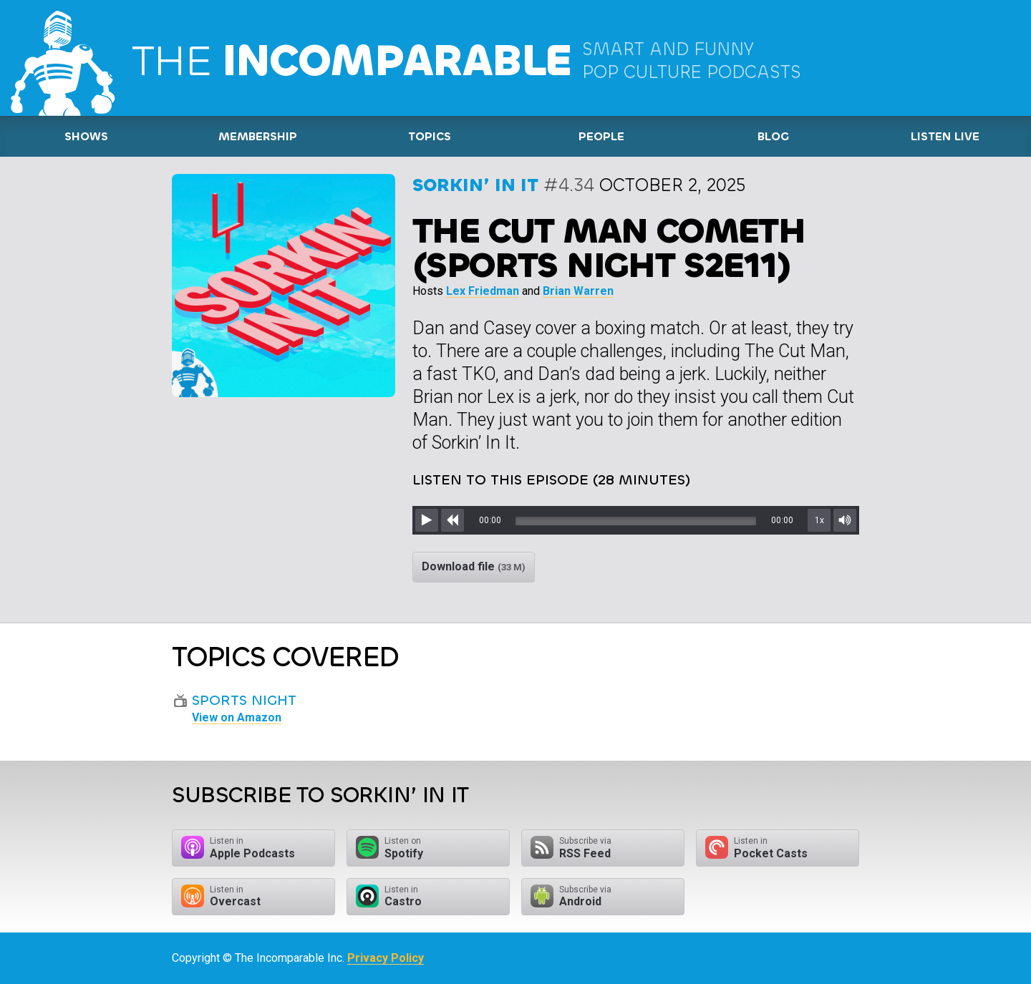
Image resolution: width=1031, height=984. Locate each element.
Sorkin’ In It (475, 185)
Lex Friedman (482, 291)
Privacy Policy (385, 958)
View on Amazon (236, 717)
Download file (474, 566)
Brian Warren (578, 291)
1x (819, 520)
